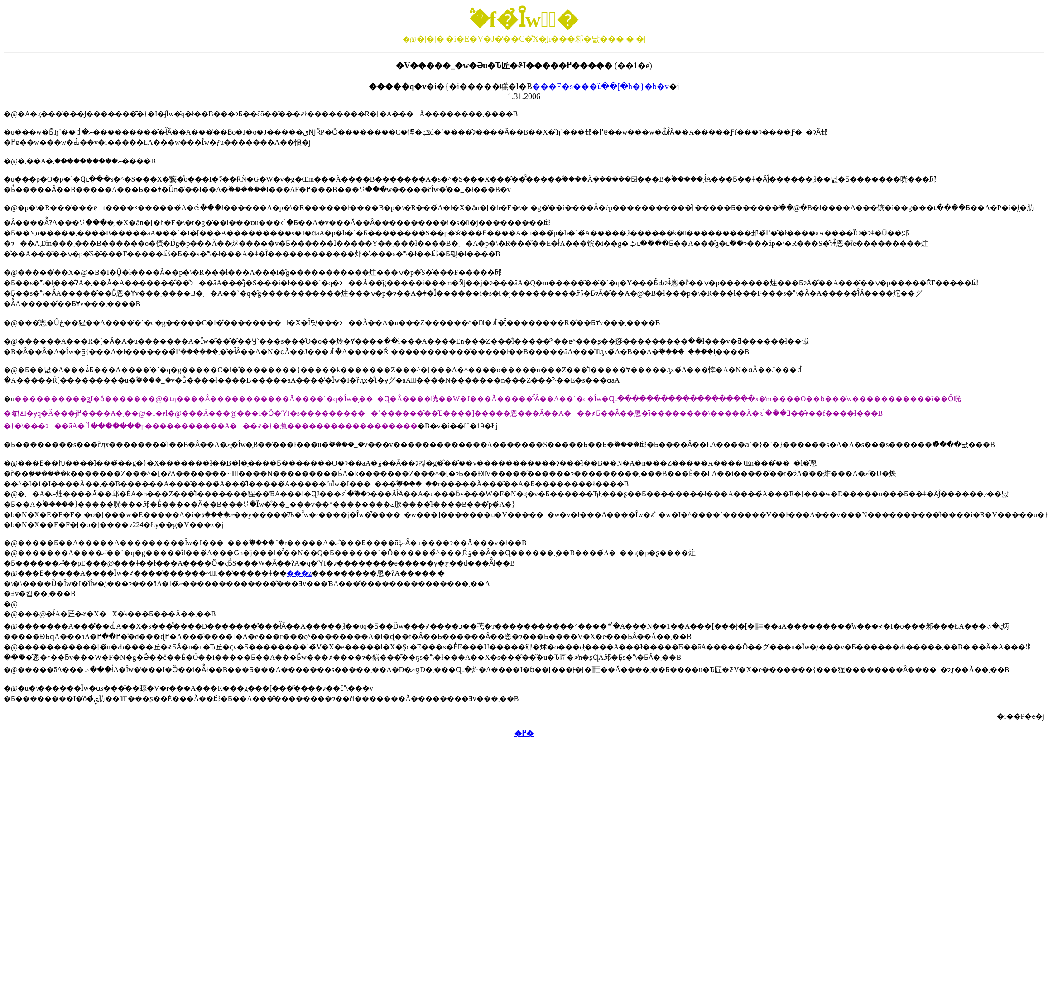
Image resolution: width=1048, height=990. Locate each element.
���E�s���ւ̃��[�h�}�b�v (600, 86)
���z (299, 573)
